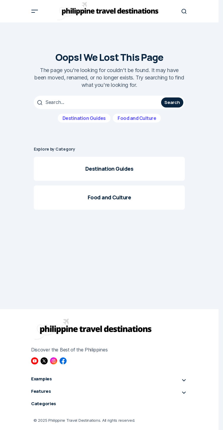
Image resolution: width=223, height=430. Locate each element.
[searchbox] (98, 102)
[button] (35, 11)
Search (172, 102)
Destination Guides (84, 118)
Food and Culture (137, 118)
